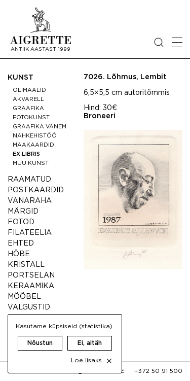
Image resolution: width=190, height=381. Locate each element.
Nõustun (40, 343)
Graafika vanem (39, 126)
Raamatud (29, 180)
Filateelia (30, 233)
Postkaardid (36, 190)
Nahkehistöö (35, 135)
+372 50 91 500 (158, 371)
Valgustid (29, 307)
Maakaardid (33, 145)
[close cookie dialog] (109, 361)
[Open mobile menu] (177, 42)
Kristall (26, 265)
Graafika (28, 108)
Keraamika (31, 286)
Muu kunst (31, 163)
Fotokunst (31, 117)
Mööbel (24, 297)
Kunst (20, 78)
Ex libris (26, 154)
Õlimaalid (29, 90)
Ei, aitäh (90, 343)
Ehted (21, 243)
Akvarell (28, 99)
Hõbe (19, 254)
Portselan (31, 275)
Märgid (23, 212)
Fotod (21, 222)
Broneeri (100, 116)
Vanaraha (30, 201)
